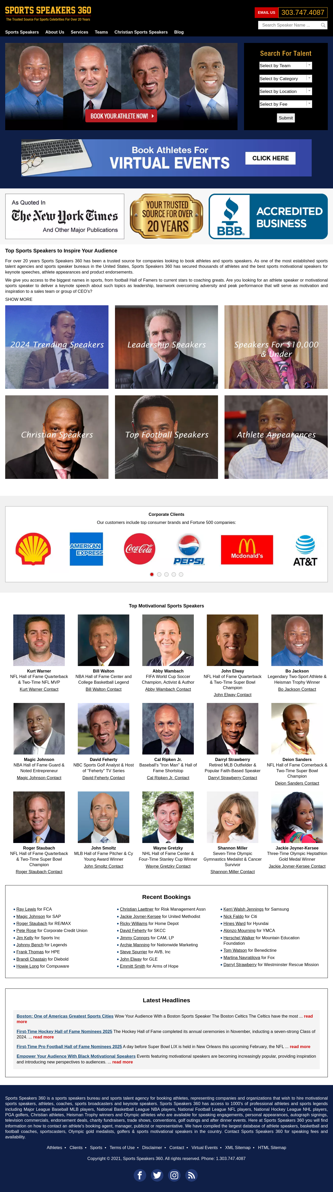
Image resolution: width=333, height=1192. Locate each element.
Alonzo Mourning (239, 930)
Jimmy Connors (135, 937)
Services (79, 32)
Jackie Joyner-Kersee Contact (297, 866)
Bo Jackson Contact (297, 689)
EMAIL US (266, 12)
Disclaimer (152, 1147)
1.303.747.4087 (231, 1158)
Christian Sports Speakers (141, 32)
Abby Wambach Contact (168, 689)
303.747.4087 (302, 12)
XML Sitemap (238, 1147)
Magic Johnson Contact (39, 777)
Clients (75, 1147)
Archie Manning (135, 944)
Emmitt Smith (132, 966)
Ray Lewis (26, 909)
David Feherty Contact (103, 777)
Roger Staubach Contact (39, 871)
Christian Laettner (136, 909)
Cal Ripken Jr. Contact (168, 777)
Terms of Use (122, 1147)
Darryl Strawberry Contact (232, 777)
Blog (179, 32)
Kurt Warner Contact (39, 689)
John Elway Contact (233, 694)
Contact (176, 1147)
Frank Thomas (30, 951)
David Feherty (133, 930)
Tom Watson (235, 950)
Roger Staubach (31, 923)
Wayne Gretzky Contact (168, 866)
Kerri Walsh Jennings (243, 909)
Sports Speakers (22, 32)
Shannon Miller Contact (232, 871)
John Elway (131, 959)
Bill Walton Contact (103, 689)
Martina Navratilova (241, 957)
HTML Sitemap (272, 1147)
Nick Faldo (233, 916)
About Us (54, 32)
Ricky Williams (134, 923)
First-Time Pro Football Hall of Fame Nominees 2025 (69, 1046)
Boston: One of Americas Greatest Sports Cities (65, 1016)
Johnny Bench (29, 944)
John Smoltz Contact (103, 866)
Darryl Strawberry (240, 964)
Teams (101, 32)
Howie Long (27, 966)
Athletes (54, 1147)
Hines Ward (234, 923)
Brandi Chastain (31, 959)
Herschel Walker (239, 937)
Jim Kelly (25, 937)
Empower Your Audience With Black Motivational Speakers (76, 1056)
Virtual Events (204, 1147)
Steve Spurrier (133, 951)
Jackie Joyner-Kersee (140, 916)
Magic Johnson (30, 916)
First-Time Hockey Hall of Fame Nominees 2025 (64, 1031)
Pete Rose (26, 930)
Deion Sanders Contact (297, 783)
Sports (96, 1147)
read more (43, 1037)
